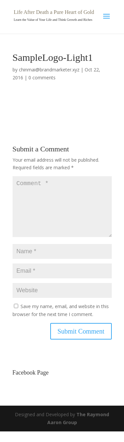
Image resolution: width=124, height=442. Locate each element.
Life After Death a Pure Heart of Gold (54, 12)
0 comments (42, 77)
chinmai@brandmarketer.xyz (49, 69)
